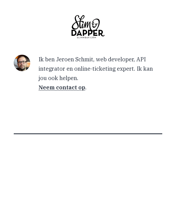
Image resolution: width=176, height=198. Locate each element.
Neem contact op (61, 87)
